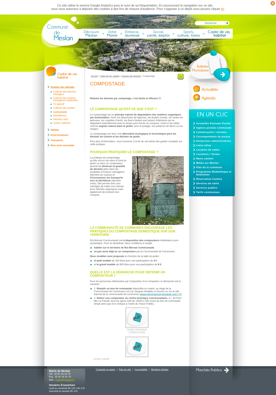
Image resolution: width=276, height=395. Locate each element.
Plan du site (125, 369)
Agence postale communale (214, 127)
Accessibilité (141, 369)
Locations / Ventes (208, 154)
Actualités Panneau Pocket (213, 123)
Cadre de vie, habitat (109, 76)
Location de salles (208, 149)
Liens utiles (203, 145)
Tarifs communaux (208, 192)
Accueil (94, 76)
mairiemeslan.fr (64, 379)
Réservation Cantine (209, 179)
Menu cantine (204, 158)
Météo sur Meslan (207, 162)
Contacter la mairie (105, 369)
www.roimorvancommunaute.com (158, 294)
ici (222, 9)
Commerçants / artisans (211, 132)
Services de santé (207, 183)
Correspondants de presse (213, 136)
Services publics (207, 187)
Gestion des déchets (131, 76)
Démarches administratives (213, 141)
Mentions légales (159, 369)
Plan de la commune (209, 167)
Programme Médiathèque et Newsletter (213, 173)
